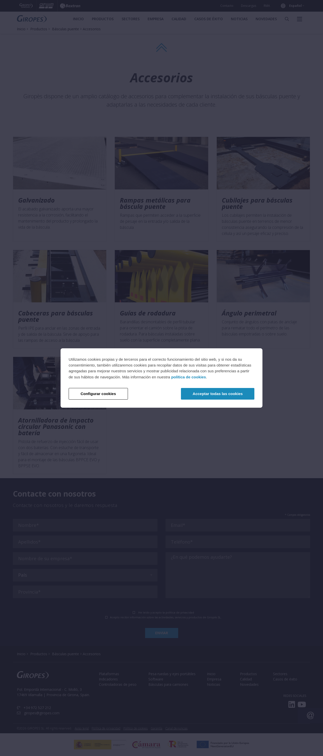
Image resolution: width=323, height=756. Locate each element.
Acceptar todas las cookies (218, 394)
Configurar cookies (98, 394)
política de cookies (188, 377)
